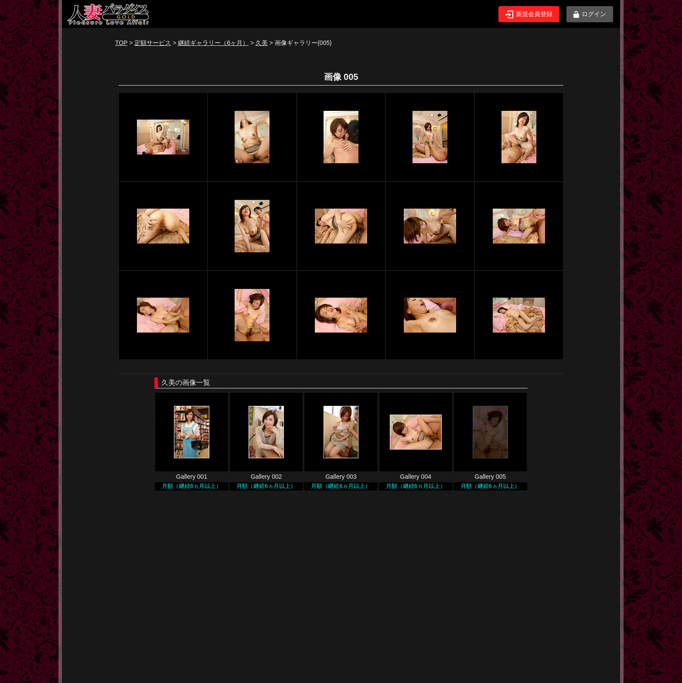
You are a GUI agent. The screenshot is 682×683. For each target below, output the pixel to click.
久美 (262, 42)
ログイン (589, 14)
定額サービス (152, 42)
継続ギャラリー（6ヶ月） (213, 42)
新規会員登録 (528, 14)
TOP (121, 42)
